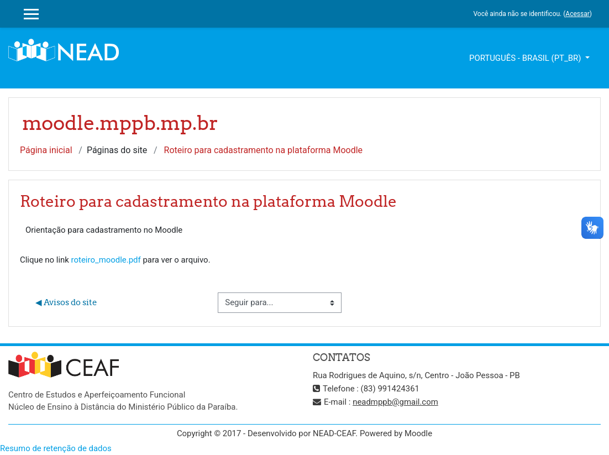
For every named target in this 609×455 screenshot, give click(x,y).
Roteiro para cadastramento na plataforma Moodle (263, 150)
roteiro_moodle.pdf (106, 260)
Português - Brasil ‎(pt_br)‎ (526, 58)
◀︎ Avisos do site (66, 302)
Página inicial (46, 150)
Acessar (577, 14)
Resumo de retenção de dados (56, 448)
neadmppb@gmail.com (395, 402)
